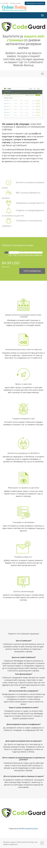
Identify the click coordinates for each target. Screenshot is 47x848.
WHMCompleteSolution (28, 828)
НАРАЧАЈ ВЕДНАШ (32, 271)
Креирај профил (15, 3)
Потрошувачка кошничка (35, 3)
